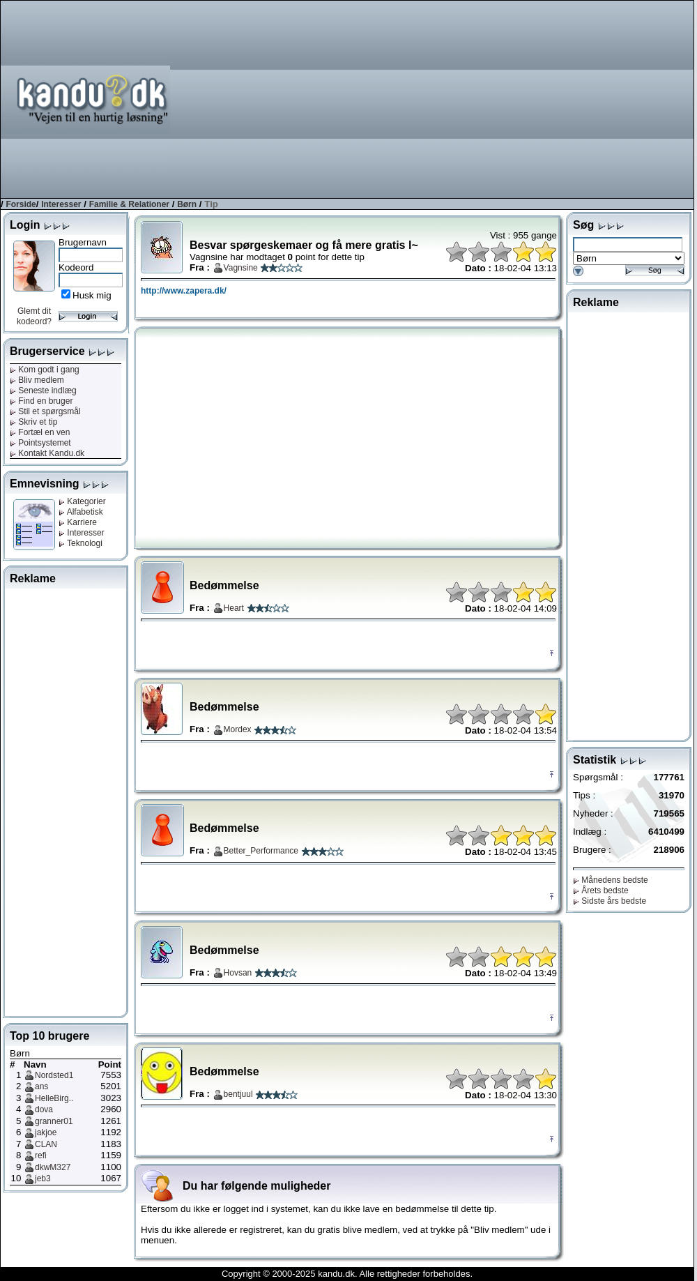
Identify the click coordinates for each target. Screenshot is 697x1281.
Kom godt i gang (44, 369)
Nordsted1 (54, 1075)
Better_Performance (261, 851)
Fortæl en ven (40, 432)
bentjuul (238, 1094)
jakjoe (45, 1132)
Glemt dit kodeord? (34, 316)
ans (41, 1086)
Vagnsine (241, 268)
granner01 (54, 1121)
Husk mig (92, 295)
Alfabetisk (81, 512)
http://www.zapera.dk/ (184, 291)
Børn (187, 204)
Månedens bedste (610, 880)
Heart (234, 608)
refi (41, 1155)
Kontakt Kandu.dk (47, 453)
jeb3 (43, 1178)
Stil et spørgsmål (45, 411)
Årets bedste (601, 890)
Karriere (78, 522)
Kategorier (82, 501)
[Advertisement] (519, 98)
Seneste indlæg (43, 390)
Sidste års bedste (609, 901)
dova (44, 1109)
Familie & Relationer (129, 204)
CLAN (46, 1144)
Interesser (61, 204)
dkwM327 (52, 1167)
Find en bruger (41, 401)
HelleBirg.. (54, 1098)
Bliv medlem (37, 380)
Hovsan (238, 973)
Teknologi (80, 543)
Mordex (238, 729)
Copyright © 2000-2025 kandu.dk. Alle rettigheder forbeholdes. (347, 1273)
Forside (21, 204)
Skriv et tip (33, 422)
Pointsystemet (40, 443)
